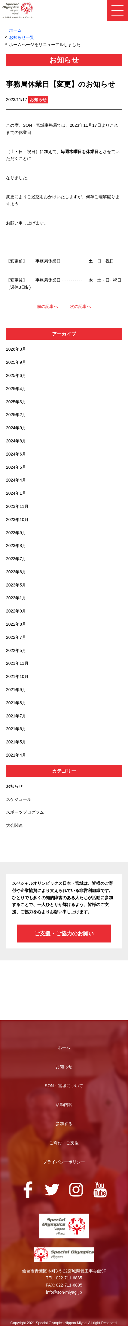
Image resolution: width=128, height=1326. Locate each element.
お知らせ (14, 786)
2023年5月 (16, 585)
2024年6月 (16, 454)
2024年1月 (16, 493)
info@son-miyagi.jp (64, 1292)
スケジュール (18, 799)
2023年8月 (16, 545)
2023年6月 (16, 571)
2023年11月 (17, 506)
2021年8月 (16, 702)
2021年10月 (17, 676)
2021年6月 (16, 728)
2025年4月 (16, 388)
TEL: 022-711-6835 (64, 1277)
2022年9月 (16, 611)
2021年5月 (16, 742)
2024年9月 (16, 427)
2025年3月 (16, 401)
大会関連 (14, 825)
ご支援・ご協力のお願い (64, 934)
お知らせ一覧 (21, 37)
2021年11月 (17, 663)
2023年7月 (16, 558)
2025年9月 (16, 362)
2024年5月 (16, 467)
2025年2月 (16, 414)
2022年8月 (16, 624)
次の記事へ (80, 306)
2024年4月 (16, 480)
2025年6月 (16, 375)
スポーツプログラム (25, 812)
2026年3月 (16, 349)
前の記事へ (47, 306)
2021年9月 (16, 689)
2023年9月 (16, 532)
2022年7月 (16, 637)
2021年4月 (16, 755)
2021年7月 (16, 716)
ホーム (15, 30)
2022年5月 (16, 650)
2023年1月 (16, 597)
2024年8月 (16, 441)
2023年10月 (17, 519)
